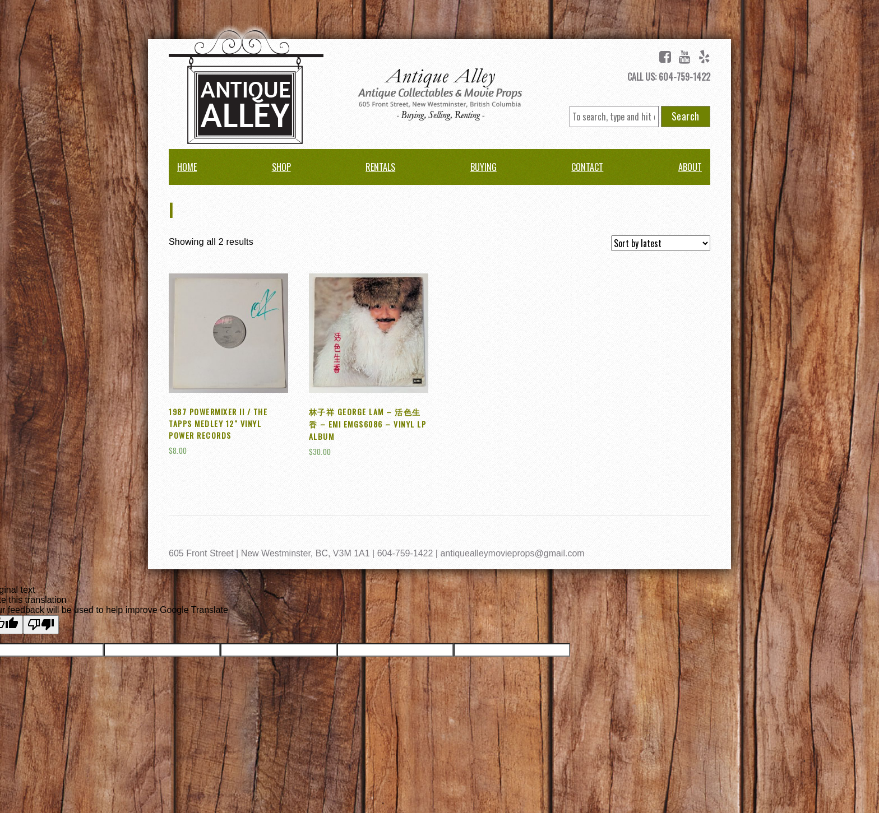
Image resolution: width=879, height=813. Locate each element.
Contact (587, 167)
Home (187, 167)
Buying (483, 167)
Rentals (380, 167)
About (690, 167)
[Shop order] (660, 243)
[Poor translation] (41, 624)
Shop (281, 167)
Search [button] (686, 116)
